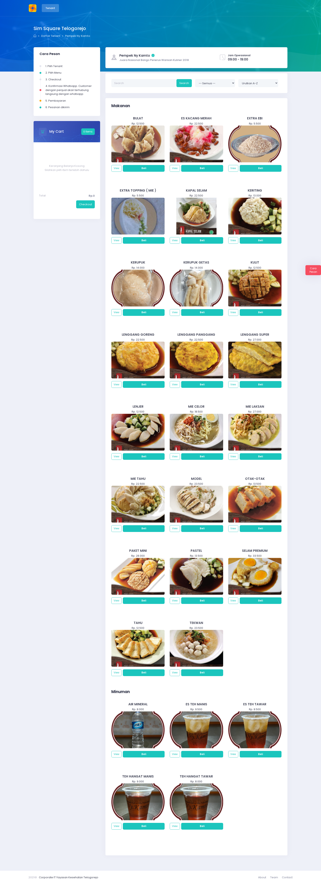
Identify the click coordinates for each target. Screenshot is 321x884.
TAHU (138, 623)
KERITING (255, 190)
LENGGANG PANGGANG (196, 334)
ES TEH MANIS (196, 704)
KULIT (255, 262)
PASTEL (196, 551)
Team (274, 877)
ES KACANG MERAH (196, 118)
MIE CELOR (196, 406)
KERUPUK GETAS (196, 262)
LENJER (138, 406)
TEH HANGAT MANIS (138, 776)
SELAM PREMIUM (255, 551)
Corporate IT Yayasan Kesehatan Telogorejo (68, 877)
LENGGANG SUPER (255, 334)
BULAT (138, 118)
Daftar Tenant (50, 36)
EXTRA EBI (254, 118)
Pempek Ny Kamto (77, 36)
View (116, 168)
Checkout (85, 204)
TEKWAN (196, 623)
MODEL (196, 479)
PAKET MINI (138, 551)
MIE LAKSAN (255, 406)
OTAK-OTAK (255, 479)
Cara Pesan (313, 270)
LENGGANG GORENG (138, 334)
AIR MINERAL (138, 704)
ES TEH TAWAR (254, 704)
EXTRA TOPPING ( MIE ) (138, 190)
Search (184, 83)
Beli (143, 168)
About (262, 877)
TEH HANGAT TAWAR (196, 776)
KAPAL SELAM (196, 190)
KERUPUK (138, 262)
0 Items (88, 131)
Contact (287, 877)
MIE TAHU (138, 479)
